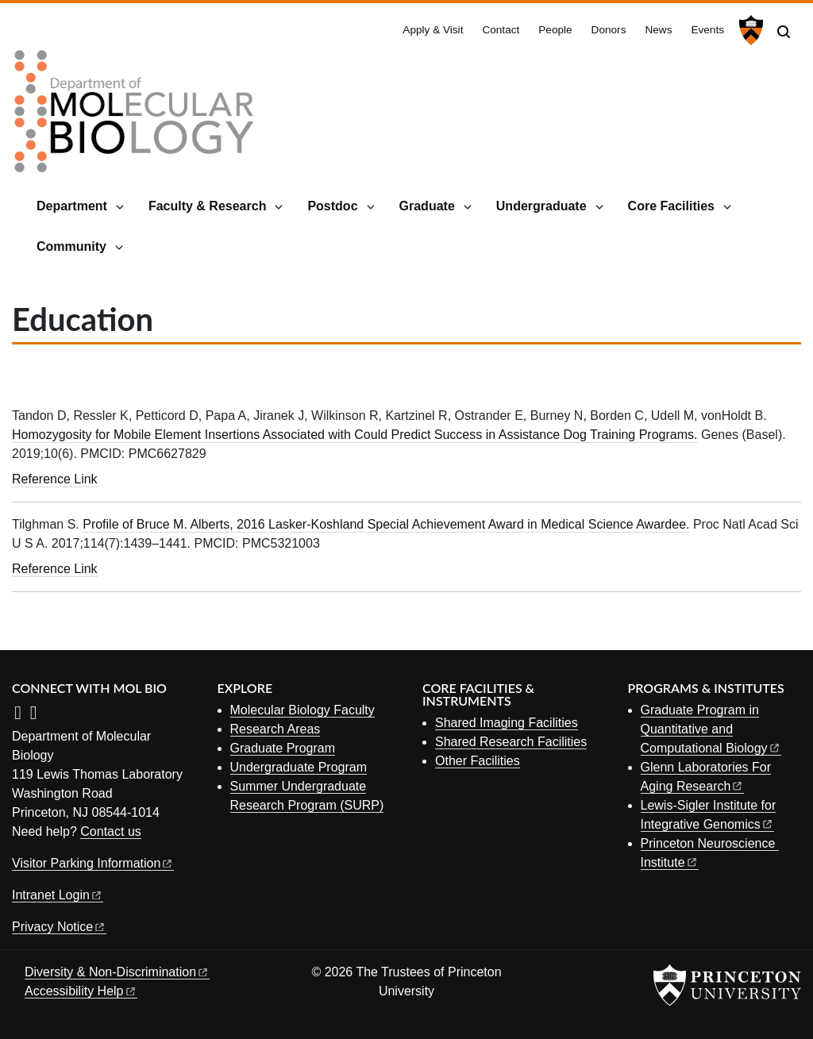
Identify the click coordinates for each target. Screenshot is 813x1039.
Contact (500, 30)
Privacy (59, 926)
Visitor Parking (93, 863)
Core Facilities (671, 206)
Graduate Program (283, 748)
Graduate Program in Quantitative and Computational (711, 729)
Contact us (110, 831)
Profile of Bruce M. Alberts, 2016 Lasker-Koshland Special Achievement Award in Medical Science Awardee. (386, 524)
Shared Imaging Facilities (506, 722)
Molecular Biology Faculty (302, 710)
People (555, 30)
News (658, 30)
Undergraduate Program (299, 767)
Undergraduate (541, 206)
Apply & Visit (433, 30)
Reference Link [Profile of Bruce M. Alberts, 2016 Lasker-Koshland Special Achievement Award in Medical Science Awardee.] (55, 568)
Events (707, 30)
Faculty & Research (207, 206)
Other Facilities (477, 761)
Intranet (57, 895)
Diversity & (117, 972)
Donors (608, 30)
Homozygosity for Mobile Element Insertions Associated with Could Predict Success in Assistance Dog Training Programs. (355, 434)
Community (71, 246)
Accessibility (81, 991)
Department (72, 206)
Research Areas (275, 729)
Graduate (427, 206)
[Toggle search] (784, 32)
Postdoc (332, 206)
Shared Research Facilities (511, 741)
